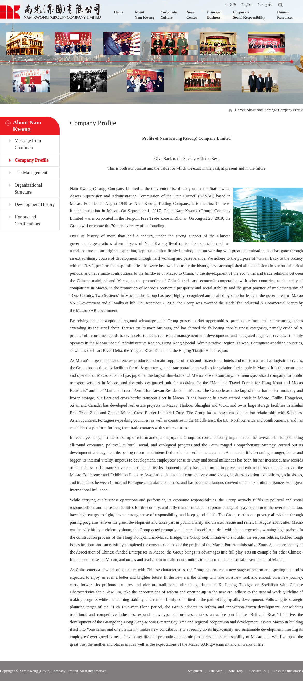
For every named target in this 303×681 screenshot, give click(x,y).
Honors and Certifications (27, 220)
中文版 (230, 5)
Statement (195, 671)
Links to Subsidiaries (287, 671)
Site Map (215, 671)
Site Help (236, 671)
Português (265, 5)
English (247, 5)
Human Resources (285, 14)
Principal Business (214, 14)
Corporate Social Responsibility (249, 14)
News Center (191, 14)
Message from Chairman (28, 144)
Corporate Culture (169, 14)
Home (118, 12)
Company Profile (290, 110)
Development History (35, 204)
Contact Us (257, 671)
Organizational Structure (28, 188)
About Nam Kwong (144, 14)
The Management (31, 172)
